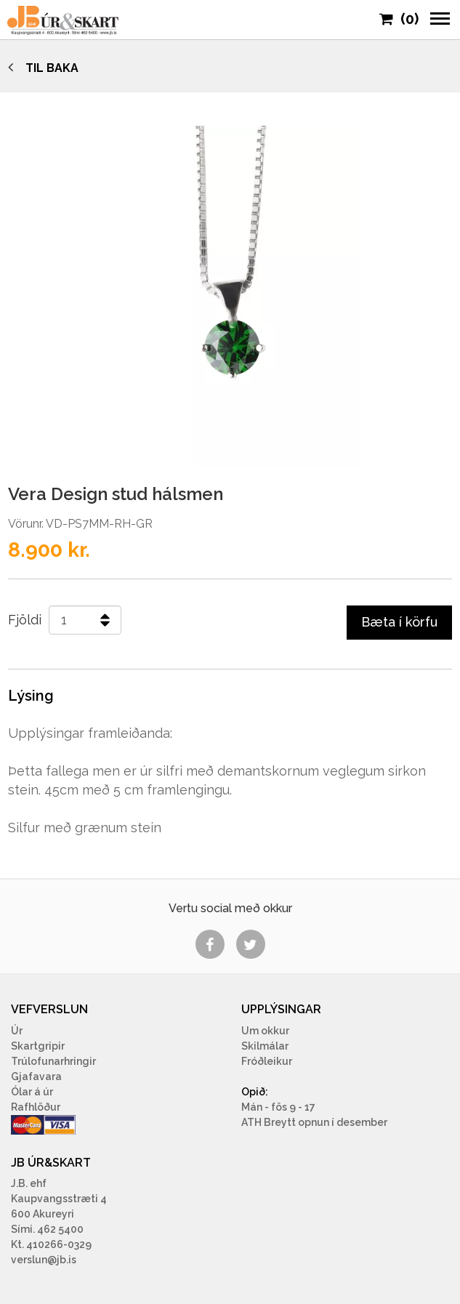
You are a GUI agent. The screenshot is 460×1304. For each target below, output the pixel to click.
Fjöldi (24, 619)
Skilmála (263, 1046)
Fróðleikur (266, 1061)
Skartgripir (38, 1046)
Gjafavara (36, 1076)
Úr (17, 1031)
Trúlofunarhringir (53, 1061)
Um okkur (265, 1031)
